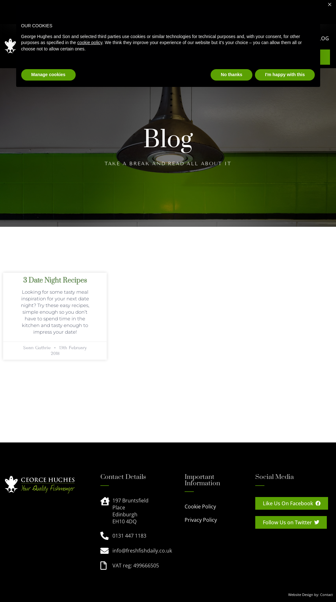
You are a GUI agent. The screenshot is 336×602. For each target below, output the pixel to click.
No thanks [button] (231, 74)
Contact (326, 594)
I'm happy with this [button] (285, 74)
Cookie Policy (200, 506)
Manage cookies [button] (48, 74)
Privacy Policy (201, 519)
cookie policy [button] (89, 42)
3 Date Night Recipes (55, 280)
